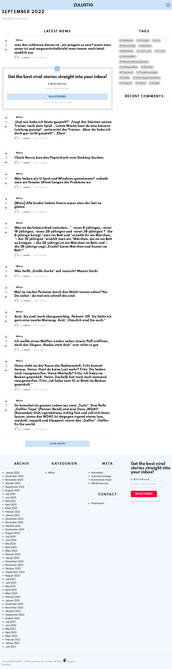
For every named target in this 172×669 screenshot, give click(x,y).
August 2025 (12, 490)
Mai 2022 (10, 628)
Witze (19, 40)
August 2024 (12, 533)
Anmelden (97, 472)
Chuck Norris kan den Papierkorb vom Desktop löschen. (59, 157)
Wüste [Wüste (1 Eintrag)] (155, 83)
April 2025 (11, 504)
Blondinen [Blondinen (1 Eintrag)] (127, 51)
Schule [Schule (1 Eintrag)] (125, 78)
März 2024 (11, 550)
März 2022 (11, 636)
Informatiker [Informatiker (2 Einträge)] (128, 56)
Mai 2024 (10, 543)
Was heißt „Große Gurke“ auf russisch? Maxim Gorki (56, 271)
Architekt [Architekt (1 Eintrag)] (144, 40)
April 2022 (11, 632)
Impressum (97, 503)
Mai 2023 (10, 586)
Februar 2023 (12, 597)
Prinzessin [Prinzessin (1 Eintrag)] (127, 72)
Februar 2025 (12, 511)
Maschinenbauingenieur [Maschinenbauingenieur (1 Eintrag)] (135, 62)
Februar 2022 (12, 639)
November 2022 (14, 607)
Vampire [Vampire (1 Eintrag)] (127, 83)
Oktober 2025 (13, 483)
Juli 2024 (10, 536)
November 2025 (14, 479)
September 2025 (14, 486)
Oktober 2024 (13, 526)
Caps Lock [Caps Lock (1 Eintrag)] (145, 51)
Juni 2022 (10, 625)
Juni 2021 (10, 646)
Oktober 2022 (13, 611)
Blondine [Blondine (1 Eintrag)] (146, 46)
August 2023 (12, 575)
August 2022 (12, 618)
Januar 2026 (12, 472)
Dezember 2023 (14, 561)
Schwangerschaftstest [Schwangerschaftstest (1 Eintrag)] (147, 78)
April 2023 (11, 589)
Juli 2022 (10, 621)
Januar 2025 (12, 515)
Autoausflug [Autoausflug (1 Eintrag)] (128, 46)
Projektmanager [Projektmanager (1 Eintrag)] (148, 72)
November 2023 (14, 565)
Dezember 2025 (14, 476)
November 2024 (14, 522)
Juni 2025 (10, 497)
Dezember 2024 (14, 518)
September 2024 (14, 529)
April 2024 (11, 547)
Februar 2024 (12, 554)
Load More (57, 444)
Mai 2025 (10, 501)
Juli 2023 (10, 579)
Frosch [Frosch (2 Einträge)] (161, 51)
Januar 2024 (12, 557)
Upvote (6, 41)
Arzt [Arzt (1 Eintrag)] (157, 40)
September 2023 (14, 572)
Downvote (6, 50)
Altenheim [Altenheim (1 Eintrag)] (127, 40)
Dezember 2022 (14, 604)
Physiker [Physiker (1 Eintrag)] (148, 67)
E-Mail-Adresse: (57, 87)
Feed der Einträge (101, 476)
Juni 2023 (10, 582)
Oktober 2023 (13, 568)
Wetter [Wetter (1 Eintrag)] (142, 83)
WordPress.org (99, 483)
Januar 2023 (12, 600)
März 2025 (11, 508)
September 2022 (14, 614)
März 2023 (11, 593)
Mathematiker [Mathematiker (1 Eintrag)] (129, 67)
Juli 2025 (10, 494)
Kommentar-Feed (101, 479)
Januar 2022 (12, 643)
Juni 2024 (10, 540)
